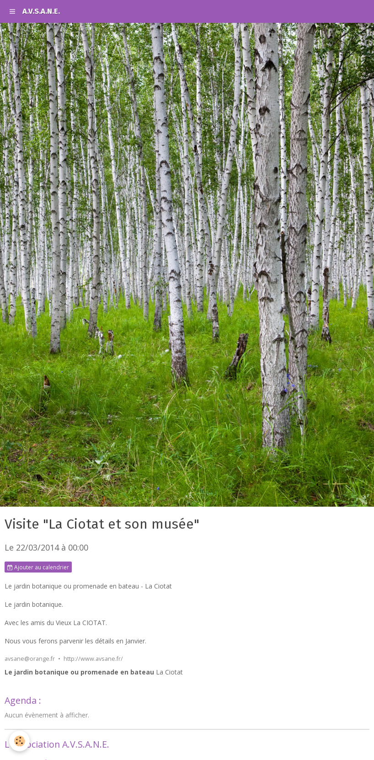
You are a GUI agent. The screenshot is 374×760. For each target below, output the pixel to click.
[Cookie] (19, 741)
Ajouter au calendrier (38, 567)
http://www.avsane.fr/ (93, 659)
